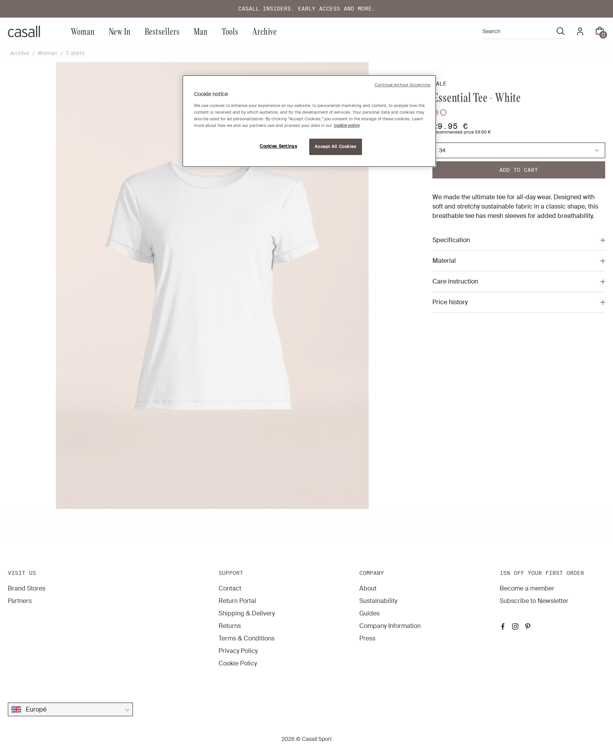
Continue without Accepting (402, 84)
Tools (230, 31)
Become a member (527, 588)
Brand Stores (26, 588)
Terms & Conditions (246, 638)
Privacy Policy (238, 651)
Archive (264, 31)
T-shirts (75, 53)
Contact (230, 588)
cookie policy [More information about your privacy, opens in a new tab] (347, 125)
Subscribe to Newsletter (534, 601)
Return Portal (237, 601)
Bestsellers (162, 31)
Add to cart (518, 170)
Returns (230, 626)
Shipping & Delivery (247, 613)
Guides (369, 613)
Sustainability (378, 601)
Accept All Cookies (335, 147)
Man (201, 31)
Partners (20, 601)
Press (367, 638)
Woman (83, 31)
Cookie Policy (238, 663)
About (367, 588)
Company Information (390, 626)
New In (120, 31)
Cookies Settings (278, 146)
